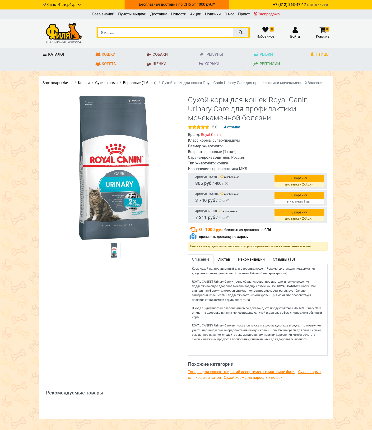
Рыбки (263, 54)
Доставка (158, 14)
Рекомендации (251, 259)
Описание (200, 259)
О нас (229, 14)
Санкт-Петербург (64, 4)
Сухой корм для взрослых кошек (253, 377)
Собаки (157, 54)
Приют (244, 14)
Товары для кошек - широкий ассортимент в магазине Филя (241, 372)
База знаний (103, 14)
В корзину (299, 178)
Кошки (105, 54)
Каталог (53, 54)
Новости (178, 14)
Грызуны (210, 54)
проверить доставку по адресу (223, 237)
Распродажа (267, 14)
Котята (105, 64)
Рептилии (266, 64)
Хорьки (208, 64)
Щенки (156, 64)
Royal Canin (211, 134)
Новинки (213, 14)
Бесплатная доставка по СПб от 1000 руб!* (177, 4)
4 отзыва (232, 127)
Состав (224, 259)
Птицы (320, 54)
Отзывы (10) (284, 259)
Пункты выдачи (132, 14)
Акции (195, 14)
